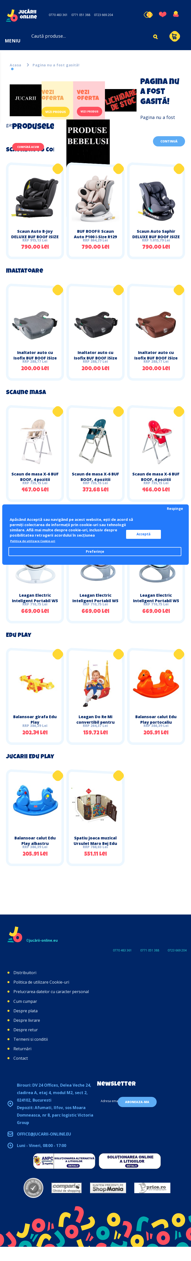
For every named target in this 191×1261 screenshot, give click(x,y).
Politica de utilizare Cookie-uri (41, 996)
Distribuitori (24, 987)
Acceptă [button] (153, 534)
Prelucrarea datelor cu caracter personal (51, 1006)
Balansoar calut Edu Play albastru (35, 854)
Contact (20, 1072)
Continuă (169, 141)
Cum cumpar (25, 1015)
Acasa (15, 65)
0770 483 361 (58, 15)
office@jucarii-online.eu (44, 1148)
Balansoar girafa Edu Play (35, 730)
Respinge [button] (175, 508)
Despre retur (25, 1044)
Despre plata (25, 1025)
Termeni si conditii (30, 1053)
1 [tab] (12, 69)
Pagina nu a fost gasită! (56, 65)
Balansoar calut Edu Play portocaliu (156, 730)
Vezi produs (59, 112)
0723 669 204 (103, 15)
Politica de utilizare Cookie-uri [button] (38, 541)
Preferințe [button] (95, 552)
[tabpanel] (73, 147)
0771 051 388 (80, 15)
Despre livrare (26, 1034)
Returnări (22, 1063)
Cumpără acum (33, 148)
